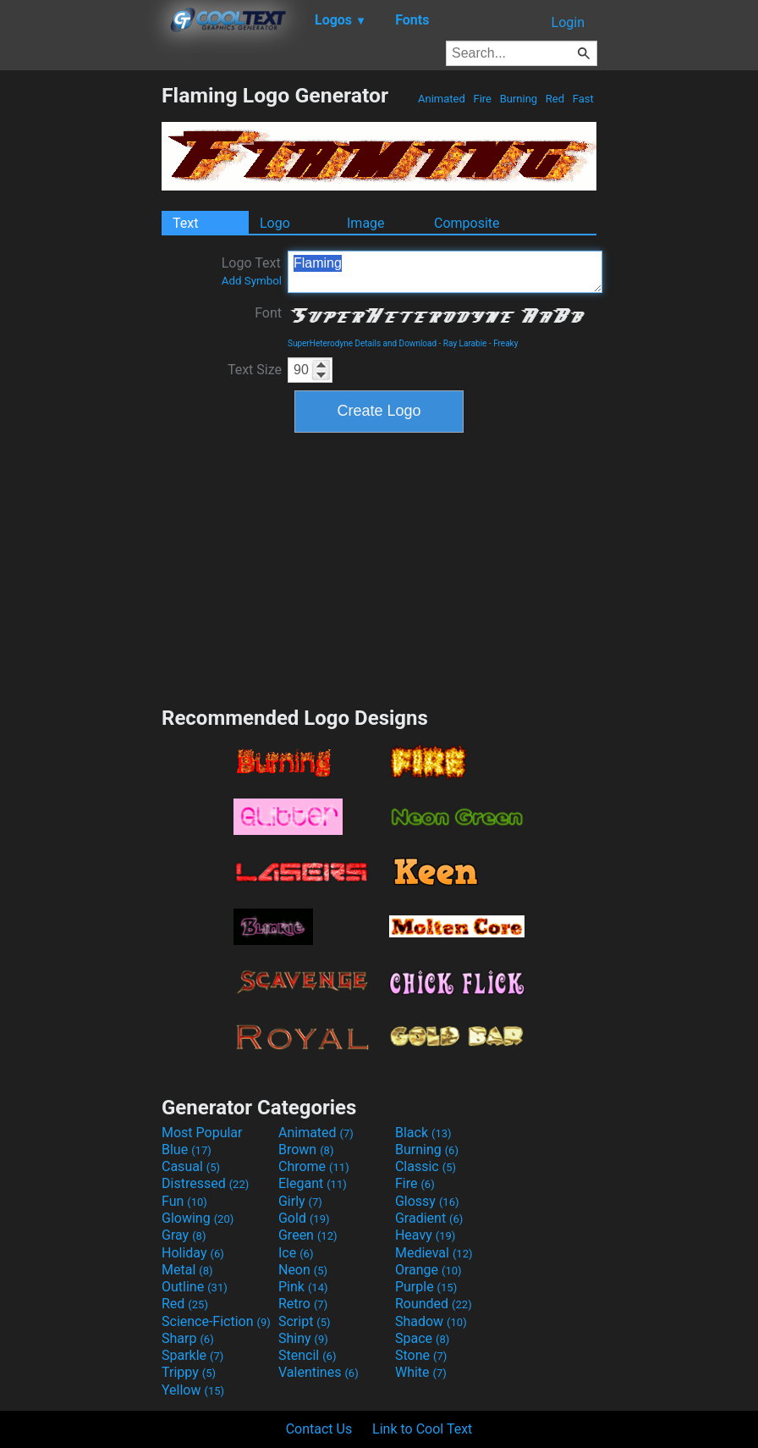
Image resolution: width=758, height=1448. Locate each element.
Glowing (197, 1218)
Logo (275, 223)
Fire (482, 98)
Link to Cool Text (422, 1429)
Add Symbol (252, 280)
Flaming (445, 272)
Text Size (255, 370)
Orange (428, 1270)
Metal (187, 1270)
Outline (195, 1287)
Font (268, 313)
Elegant (312, 1183)
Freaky (505, 343)
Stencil (307, 1355)
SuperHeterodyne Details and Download (362, 343)
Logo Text (252, 271)
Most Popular (202, 1133)
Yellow (193, 1390)
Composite (467, 223)
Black (423, 1133)
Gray (184, 1235)
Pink (303, 1287)
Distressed (205, 1183)
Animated (441, 98)
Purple (426, 1287)
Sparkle (192, 1355)
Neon (302, 1270)
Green (308, 1235)
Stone (421, 1355)
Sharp (188, 1338)
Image (366, 223)
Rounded (433, 1304)
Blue (186, 1149)
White (421, 1372)
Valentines (318, 1372)
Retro (302, 1304)
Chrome (313, 1166)
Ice (295, 1253)
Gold (304, 1218)
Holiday (193, 1253)
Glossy (427, 1201)
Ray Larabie (465, 343)
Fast (583, 98)
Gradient (429, 1218)
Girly (300, 1201)
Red (555, 98)
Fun (184, 1201)
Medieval (434, 1253)
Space (422, 1338)
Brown (305, 1149)
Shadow (431, 1321)
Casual (191, 1166)
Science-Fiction (216, 1321)
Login (568, 22)
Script (304, 1321)
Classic (425, 1166)
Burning (518, 98)
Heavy (425, 1235)
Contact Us (319, 1429)
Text (185, 223)
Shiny (303, 1338)
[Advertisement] (80, 337)
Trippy (189, 1372)
